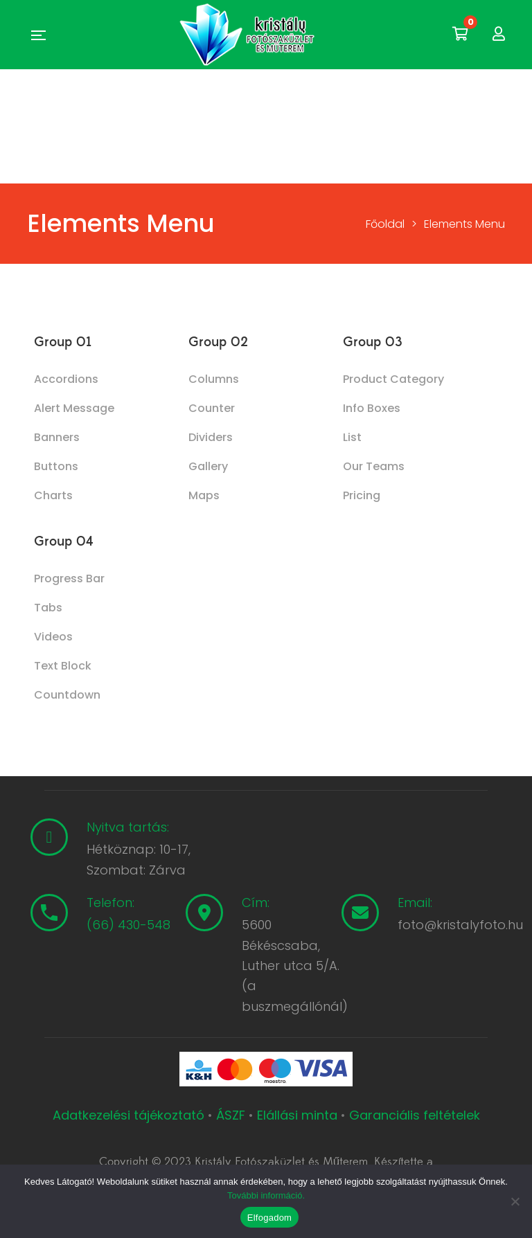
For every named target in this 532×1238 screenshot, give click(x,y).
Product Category (393, 379)
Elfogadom (269, 1217)
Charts (53, 495)
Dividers (210, 437)
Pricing (361, 495)
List (352, 437)
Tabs (48, 608)
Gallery (208, 466)
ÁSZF (230, 1115)
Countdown (67, 695)
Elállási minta (297, 1115)
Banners (57, 437)
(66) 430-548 (128, 924)
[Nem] (515, 1201)
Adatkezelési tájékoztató (130, 1115)
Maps (204, 495)
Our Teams (374, 466)
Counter (211, 408)
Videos (53, 637)
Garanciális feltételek (414, 1115)
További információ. (266, 1195)
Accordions (66, 379)
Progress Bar (69, 578)
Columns (213, 379)
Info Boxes (371, 408)
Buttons (56, 466)
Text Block (62, 666)
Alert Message (74, 408)
